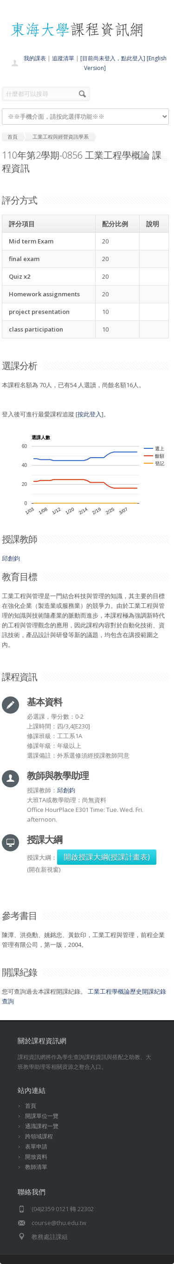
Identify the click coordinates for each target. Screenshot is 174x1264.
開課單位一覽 (41, 1116)
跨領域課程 (39, 1136)
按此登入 (89, 414)
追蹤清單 (63, 58)
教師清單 (36, 1167)
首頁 (30, 1106)
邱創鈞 (11, 558)
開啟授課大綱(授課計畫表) (107, 857)
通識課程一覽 (41, 1126)
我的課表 (35, 58)
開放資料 (36, 1157)
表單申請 (36, 1146)
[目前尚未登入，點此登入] (112, 58)
